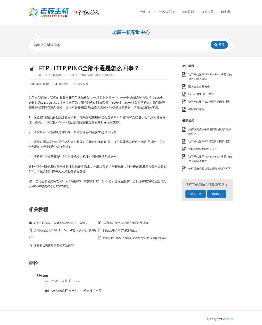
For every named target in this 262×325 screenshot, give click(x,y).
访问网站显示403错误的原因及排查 (125, 223)
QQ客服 (216, 194)
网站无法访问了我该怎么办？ (121, 230)
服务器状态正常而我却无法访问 (54, 245)
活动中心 (145, 12)
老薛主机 (228, 319)
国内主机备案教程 (199, 86)
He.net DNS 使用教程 (201, 94)
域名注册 (188, 12)
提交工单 (195, 194)
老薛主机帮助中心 (131, 32)
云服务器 (207, 12)
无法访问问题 (53, 75)
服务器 (225, 12)
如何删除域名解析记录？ (203, 149)
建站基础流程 (196, 109)
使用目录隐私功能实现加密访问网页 (209, 168)
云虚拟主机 (166, 12)
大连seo (42, 275)
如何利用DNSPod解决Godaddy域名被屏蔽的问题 (135, 238)
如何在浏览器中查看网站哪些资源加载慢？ (61, 223)
